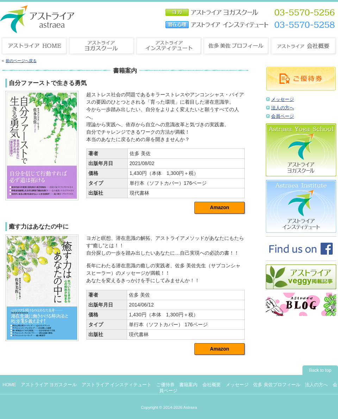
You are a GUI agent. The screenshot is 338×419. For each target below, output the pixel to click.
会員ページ (282, 116)
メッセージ (282, 99)
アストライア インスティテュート (117, 384)
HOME (9, 384)
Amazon (219, 207)
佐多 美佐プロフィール (276, 384)
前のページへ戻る (21, 61)
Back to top (320, 370)
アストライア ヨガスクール (49, 384)
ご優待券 (165, 384)
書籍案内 (188, 384)
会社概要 (211, 384)
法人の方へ (282, 107)
